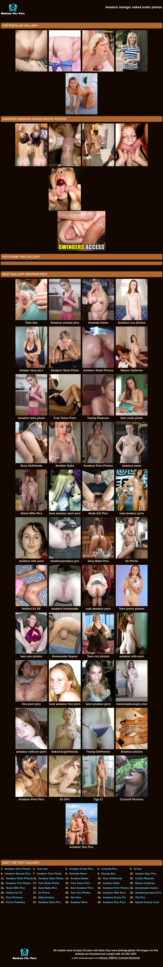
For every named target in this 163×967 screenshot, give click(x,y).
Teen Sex (42, 869)
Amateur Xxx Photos (18, 883)
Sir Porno (44, 892)
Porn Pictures (14, 897)
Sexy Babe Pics (47, 888)
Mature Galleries (145, 883)
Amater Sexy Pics (145, 873)
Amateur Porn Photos (116, 888)
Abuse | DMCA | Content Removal (119, 958)
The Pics (140, 897)
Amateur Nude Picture (19, 878)
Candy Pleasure (144, 878)
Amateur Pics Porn (114, 902)
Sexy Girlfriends (112, 878)
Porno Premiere (15, 902)
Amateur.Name (79, 878)
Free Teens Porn (80, 883)
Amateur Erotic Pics (81, 869)
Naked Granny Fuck (147, 902)
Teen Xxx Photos (81, 892)
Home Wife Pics (15, 888)
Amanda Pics (109, 869)
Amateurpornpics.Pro (148, 892)
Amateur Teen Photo (49, 873)
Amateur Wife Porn (114, 892)
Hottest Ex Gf (14, 892)
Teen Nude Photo (48, 883)
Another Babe (111, 883)
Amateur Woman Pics (18, 873)
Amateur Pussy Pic (114, 897)
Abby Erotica (46, 897)
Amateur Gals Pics (49, 902)
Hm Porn (76, 897)
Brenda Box (108, 873)
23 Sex (138, 869)
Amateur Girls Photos (18, 869)
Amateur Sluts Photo (50, 878)
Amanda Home (78, 873)
